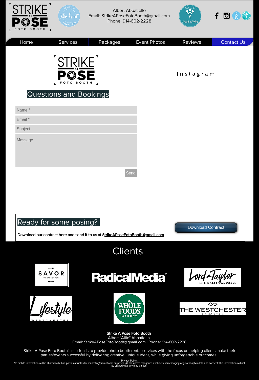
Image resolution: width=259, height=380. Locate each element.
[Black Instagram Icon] (226, 15)
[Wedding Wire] (246, 15)
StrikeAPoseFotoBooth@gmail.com (135, 15)
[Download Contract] (206, 227)
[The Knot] (236, 15)
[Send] (131, 173)
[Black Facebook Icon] (216, 15)
